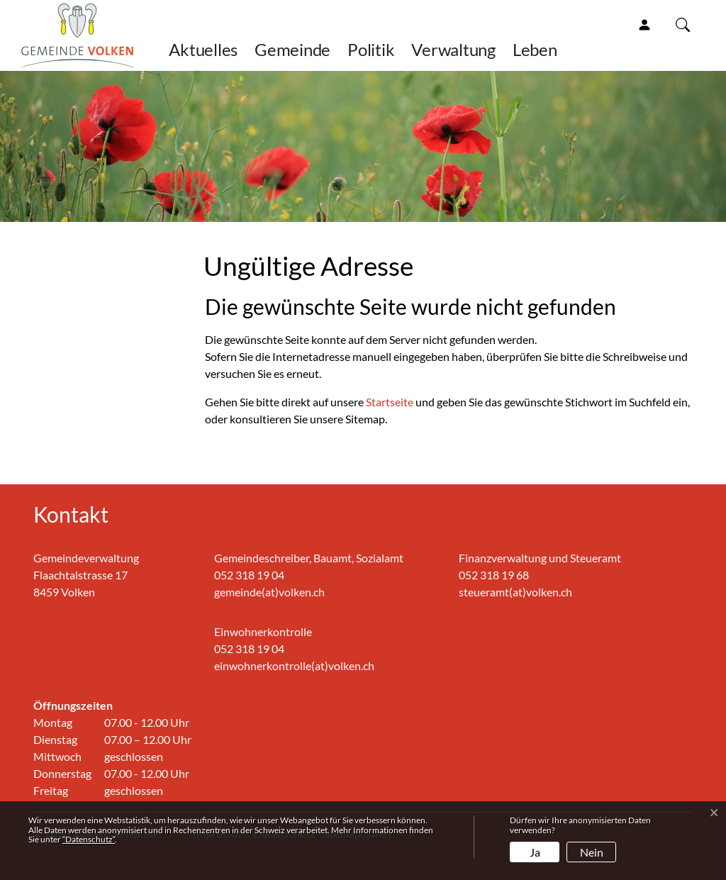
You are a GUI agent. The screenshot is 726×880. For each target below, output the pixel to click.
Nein (591, 852)
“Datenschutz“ (88, 839)
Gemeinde (292, 49)
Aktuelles (203, 49)
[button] (685, 24)
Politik (370, 49)
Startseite (389, 401)
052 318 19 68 (494, 574)
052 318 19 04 (249, 574)
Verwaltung (453, 49)
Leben (535, 49)
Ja (535, 852)
